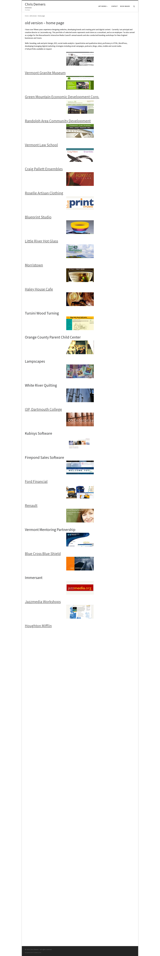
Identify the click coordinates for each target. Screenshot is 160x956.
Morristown (34, 265)
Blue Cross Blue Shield (43, 553)
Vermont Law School (41, 144)
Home (27, 16)
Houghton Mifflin (38, 625)
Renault (31, 505)
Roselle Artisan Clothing (44, 193)
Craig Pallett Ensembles (44, 168)
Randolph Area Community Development (58, 120)
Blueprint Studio (38, 217)
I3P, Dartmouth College (43, 409)
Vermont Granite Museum (45, 72)
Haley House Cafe (39, 289)
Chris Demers (34, 644)
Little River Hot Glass (41, 241)
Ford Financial (36, 481)
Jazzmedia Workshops (43, 601)
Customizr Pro (37, 647)
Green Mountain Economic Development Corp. (62, 96)
